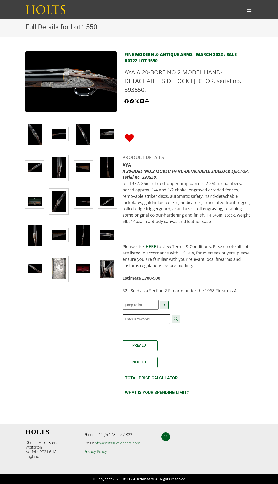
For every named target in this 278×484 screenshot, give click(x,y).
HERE (151, 246)
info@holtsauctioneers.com (117, 443)
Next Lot (140, 362)
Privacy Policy (95, 451)
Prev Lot (140, 345)
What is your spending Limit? (157, 392)
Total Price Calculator (151, 377)
